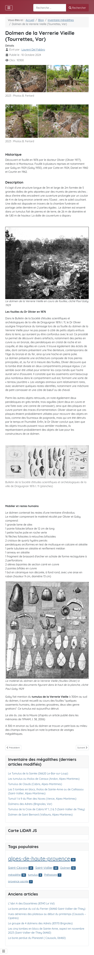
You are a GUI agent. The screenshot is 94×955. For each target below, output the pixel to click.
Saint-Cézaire (18, 867)
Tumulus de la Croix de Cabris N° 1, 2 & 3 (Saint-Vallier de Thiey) (46, 809)
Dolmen (65, 867)
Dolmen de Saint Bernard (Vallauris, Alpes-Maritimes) (40, 814)
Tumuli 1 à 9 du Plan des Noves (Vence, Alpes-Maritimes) (42, 798)
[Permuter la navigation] (9, 7)
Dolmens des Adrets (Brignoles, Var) (30, 804)
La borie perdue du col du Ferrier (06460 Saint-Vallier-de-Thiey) (46, 908)
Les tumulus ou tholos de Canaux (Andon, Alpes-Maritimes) (44, 778)
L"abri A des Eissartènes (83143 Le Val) (31, 903)
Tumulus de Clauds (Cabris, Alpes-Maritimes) (35, 784)
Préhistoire (50, 874)
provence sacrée (18, 881)
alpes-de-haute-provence (39, 858)
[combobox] (49, 7)
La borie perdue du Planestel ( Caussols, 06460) (37, 938)
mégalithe (14, 874)
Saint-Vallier (44, 868)
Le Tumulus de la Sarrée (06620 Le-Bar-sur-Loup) (38, 773)
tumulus (33, 874)
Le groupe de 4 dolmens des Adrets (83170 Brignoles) (40, 923)
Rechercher (77, 7)
